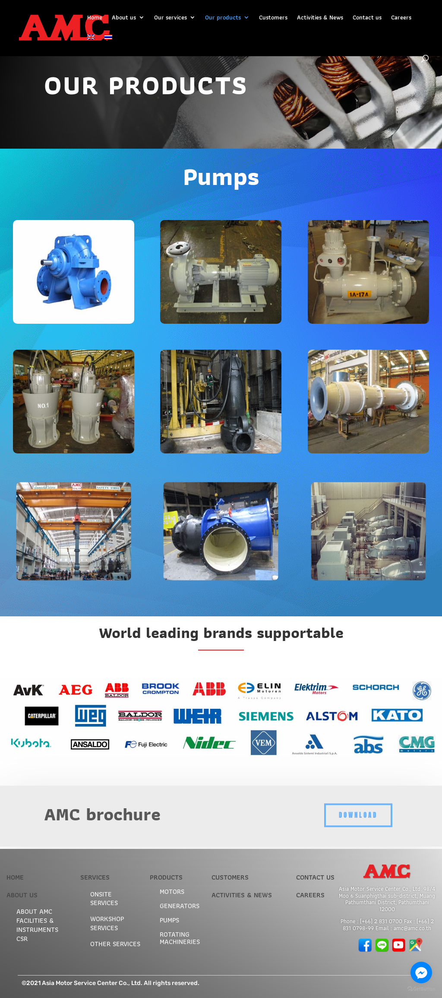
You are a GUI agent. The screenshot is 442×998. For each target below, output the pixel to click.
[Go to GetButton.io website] (421, 989)
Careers (401, 18)
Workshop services (107, 923)
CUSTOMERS (230, 877)
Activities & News (320, 18)
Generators (179, 905)
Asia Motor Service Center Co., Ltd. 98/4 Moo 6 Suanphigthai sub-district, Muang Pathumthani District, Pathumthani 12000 (387, 899)
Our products (223, 18)
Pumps (169, 920)
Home (94, 18)
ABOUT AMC (34, 911)
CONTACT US (315, 877)
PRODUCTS (166, 877)
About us (124, 18)
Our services (170, 18)
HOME (15, 877)
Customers (273, 18)
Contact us (367, 18)
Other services (115, 943)
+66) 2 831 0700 (382, 921)
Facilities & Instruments (37, 925)
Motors (172, 891)
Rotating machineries (180, 938)
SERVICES (95, 877)
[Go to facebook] (421, 972)
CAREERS (310, 895)
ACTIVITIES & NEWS (242, 895)
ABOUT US (22, 895)
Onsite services (104, 899)
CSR (22, 938)
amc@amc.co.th (412, 928)
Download (358, 805)
